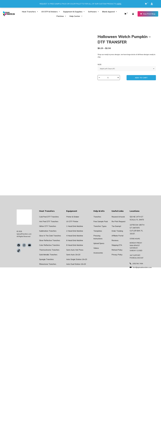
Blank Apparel (109, 11)
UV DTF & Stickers (50, 11)
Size (99, 64)
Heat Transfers (30, 11)
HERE (119, 4)
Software (93, 11)
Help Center (76, 16)
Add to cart (141, 78)
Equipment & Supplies (74, 11)
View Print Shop (147, 14)
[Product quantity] (109, 77)
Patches (61, 16)
